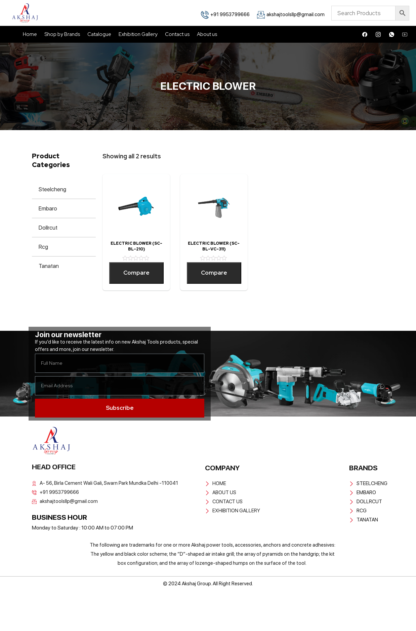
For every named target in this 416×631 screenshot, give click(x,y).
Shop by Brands (62, 34)
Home (30, 34)
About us (207, 34)
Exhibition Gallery (138, 34)
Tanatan (49, 266)
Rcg (43, 246)
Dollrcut (48, 227)
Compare (136, 272)
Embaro (48, 208)
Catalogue (99, 34)
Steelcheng (52, 189)
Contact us (177, 34)
